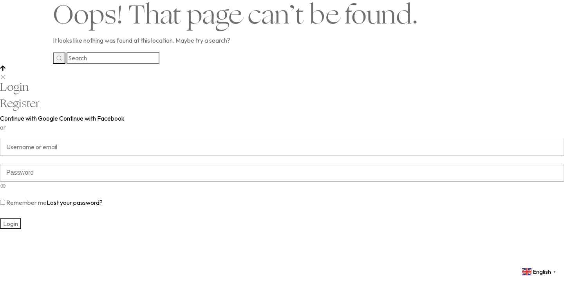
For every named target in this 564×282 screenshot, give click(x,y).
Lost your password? (75, 202)
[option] (282, 184)
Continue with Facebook (92, 118)
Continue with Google (29, 118)
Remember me (23, 202)
